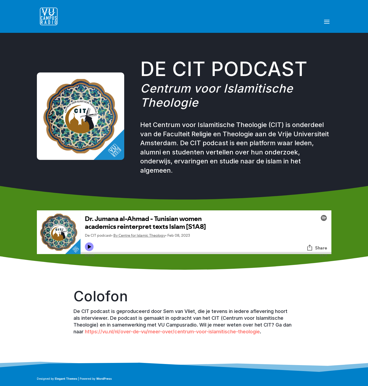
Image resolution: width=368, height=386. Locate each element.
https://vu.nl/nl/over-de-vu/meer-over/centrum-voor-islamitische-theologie (172, 331)
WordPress (104, 378)
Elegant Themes (66, 378)
